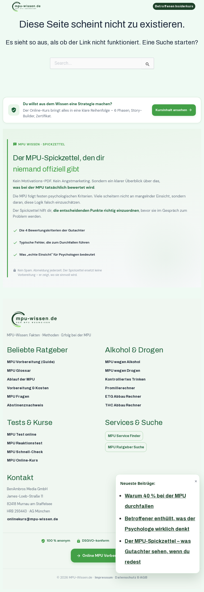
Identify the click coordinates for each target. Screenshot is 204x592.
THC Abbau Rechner (123, 405)
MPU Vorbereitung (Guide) (31, 362)
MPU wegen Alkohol (122, 362)
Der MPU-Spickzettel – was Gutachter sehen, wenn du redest (158, 551)
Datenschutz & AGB (131, 577)
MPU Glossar (19, 371)
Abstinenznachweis (25, 405)
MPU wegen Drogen (122, 371)
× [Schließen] (195, 481)
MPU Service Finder (124, 436)
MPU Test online (21, 434)
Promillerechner (120, 388)
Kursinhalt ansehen (174, 110)
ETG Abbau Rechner (123, 397)
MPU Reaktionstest (24, 443)
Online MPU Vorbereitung (102, 555)
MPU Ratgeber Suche (126, 447)
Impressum (104, 577)
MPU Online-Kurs (22, 460)
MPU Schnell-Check (25, 452)
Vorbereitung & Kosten (28, 388)
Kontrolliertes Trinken (125, 379)
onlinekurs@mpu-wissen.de (32, 519)
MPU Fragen (18, 397)
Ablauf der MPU (21, 379)
